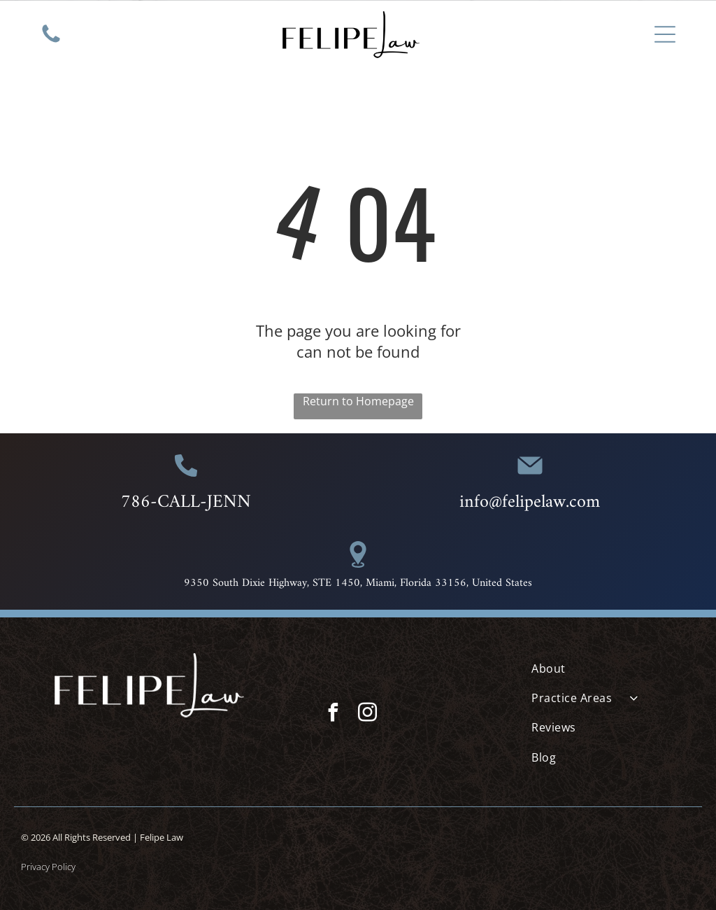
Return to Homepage (358, 401)
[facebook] (332, 714)
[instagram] (367, 714)
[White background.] (51, 41)
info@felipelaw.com (529, 502)
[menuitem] (612, 667)
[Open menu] (664, 34)
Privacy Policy (48, 866)
